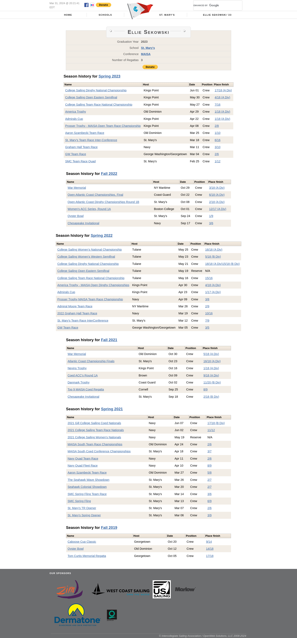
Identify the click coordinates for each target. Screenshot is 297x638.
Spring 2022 (102, 235)
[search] (212, 5)
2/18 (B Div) (211, 396)
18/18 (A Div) (213, 263)
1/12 (217, 161)
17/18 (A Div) (223, 90)
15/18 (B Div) (231, 263)
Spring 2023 (109, 76)
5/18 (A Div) (211, 354)
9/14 (209, 541)
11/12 (211, 430)
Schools (105, 15)
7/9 (207, 320)
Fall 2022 (109, 173)
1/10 (217, 132)
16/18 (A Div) (213, 249)
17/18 (209, 556)
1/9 (211, 216)
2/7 (209, 479)
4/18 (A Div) (222, 97)
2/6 (217, 154)
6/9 (209, 501)
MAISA (146, 54)
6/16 (217, 140)
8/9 (205, 389)
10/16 (209, 313)
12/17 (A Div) (217, 209)
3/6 (211, 223)
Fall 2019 (109, 527)
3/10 (217, 147)
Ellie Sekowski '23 (217, 15)
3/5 (207, 327)
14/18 (209, 548)
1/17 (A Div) (213, 292)
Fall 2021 (109, 340)
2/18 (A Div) (217, 202)
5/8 (209, 472)
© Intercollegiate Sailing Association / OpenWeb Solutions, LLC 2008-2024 (202, 635)
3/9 (209, 515)
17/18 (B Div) (216, 423)
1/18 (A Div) (222, 111)
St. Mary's (167, 15)
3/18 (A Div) (217, 187)
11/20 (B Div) (212, 382)
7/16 (217, 104)
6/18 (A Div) (217, 194)
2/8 (217, 125)
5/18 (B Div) (213, 256)
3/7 (209, 451)
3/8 (207, 299)
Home (68, 15)
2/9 (207, 306)
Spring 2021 (112, 409)
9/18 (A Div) (211, 375)
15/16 (209, 278)
